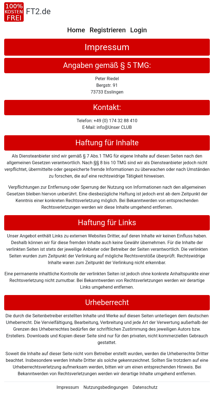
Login (138, 30)
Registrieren (107, 30)
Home (76, 30)
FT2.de (38, 11)
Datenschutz (145, 387)
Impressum (68, 387)
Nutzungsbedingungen (105, 387)
